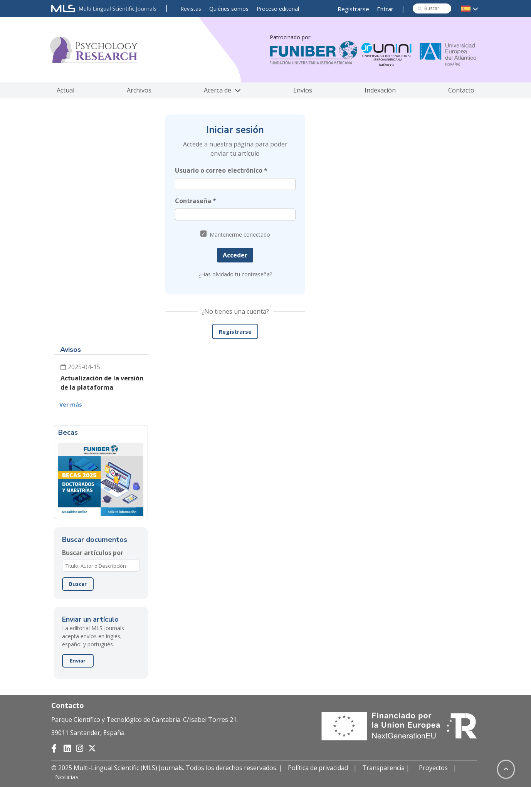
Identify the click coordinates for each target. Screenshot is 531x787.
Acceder (235, 255)
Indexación (380, 90)
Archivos (139, 90)
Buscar (78, 583)
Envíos (302, 90)
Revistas (190, 8)
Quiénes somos (229, 8)
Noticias (67, 777)
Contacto (461, 90)
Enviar (78, 660)
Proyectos (433, 767)
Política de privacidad (318, 767)
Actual (65, 90)
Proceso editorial (278, 8)
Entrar (385, 9)
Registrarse (353, 9)
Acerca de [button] (222, 90)
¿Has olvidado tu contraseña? (235, 274)
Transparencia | (386, 767)
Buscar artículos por (92, 552)
